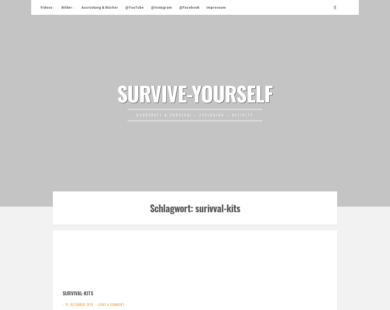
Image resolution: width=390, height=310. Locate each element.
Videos (46, 7)
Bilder (66, 7)
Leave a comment (111, 304)
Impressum (216, 7)
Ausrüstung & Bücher (99, 7)
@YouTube (134, 7)
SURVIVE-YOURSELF (195, 93)
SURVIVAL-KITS (78, 293)
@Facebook (189, 7)
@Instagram (161, 7)
